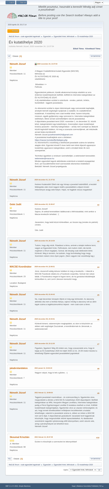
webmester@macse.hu (44, 158)
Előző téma (78, 49)
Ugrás (65, 470)
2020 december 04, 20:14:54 (44, 241)
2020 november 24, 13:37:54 (47, 64)
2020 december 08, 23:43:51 (44, 319)
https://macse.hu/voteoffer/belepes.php (51, 140)
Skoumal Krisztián (19, 437)
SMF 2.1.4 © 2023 (11, 486)
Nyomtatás (95, 56)
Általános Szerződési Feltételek (87, 486)
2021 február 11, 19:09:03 (43, 392)
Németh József (18, 64)
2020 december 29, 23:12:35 (44, 343)
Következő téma (92, 49)
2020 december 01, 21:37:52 (44, 180)
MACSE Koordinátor (21, 266)
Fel (9, 459)
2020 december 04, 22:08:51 (44, 266)
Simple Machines (25, 486)
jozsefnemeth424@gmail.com (60, 135)
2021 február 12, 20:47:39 (43, 437)
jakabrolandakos (19, 368)
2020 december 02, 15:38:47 (44, 204)
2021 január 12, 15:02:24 (43, 368)
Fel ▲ (101, 486)
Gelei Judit (15, 204)
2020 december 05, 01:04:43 (44, 294)
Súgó (73, 486)
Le (9, 56)
